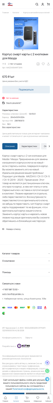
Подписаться (26, 89)
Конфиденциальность (12, 337)
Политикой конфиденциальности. (28, 389)
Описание (10, 146)
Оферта (28, 337)
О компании (8, 260)
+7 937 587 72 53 (9, 289)
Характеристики (29, 146)
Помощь (6, 272)
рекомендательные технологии (16, 358)
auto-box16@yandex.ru (13, 294)
